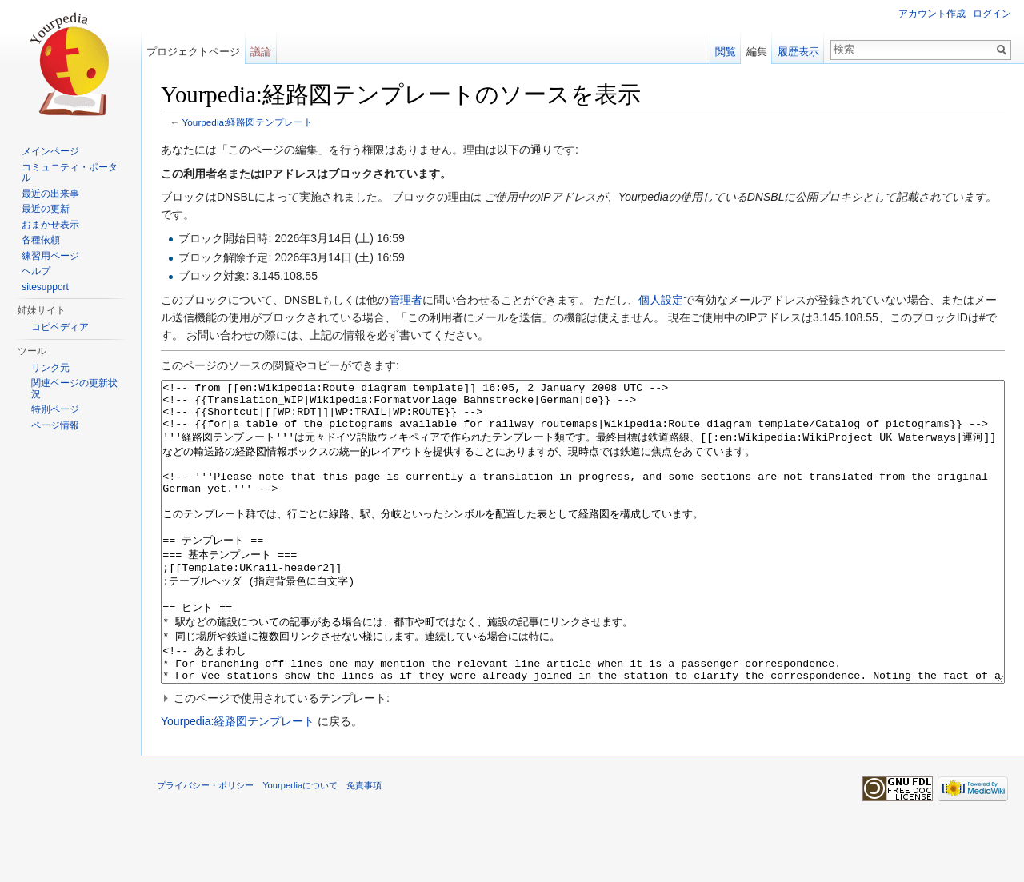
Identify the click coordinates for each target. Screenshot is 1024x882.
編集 (756, 52)
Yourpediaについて (300, 845)
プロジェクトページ (193, 52)
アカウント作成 (932, 13)
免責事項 (364, 845)
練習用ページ (50, 255)
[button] (583, 758)
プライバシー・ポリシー (205, 845)
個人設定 (660, 299)
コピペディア (60, 327)
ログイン (992, 13)
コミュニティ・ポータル (70, 173)
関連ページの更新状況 (74, 388)
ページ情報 (55, 425)
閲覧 (725, 52)
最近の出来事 (50, 193)
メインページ (50, 151)
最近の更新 (46, 208)
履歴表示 (798, 52)
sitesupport (45, 287)
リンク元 (50, 367)
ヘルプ (36, 271)
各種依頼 (41, 239)
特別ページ (55, 409)
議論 (260, 52)
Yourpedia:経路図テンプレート (248, 122)
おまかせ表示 (50, 224)
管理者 (405, 299)
